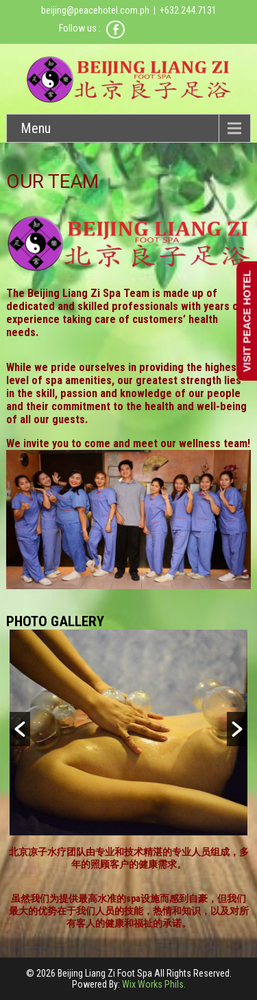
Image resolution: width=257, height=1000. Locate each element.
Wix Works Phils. (154, 984)
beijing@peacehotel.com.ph (95, 10)
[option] (128, 732)
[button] (20, 729)
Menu (36, 128)
